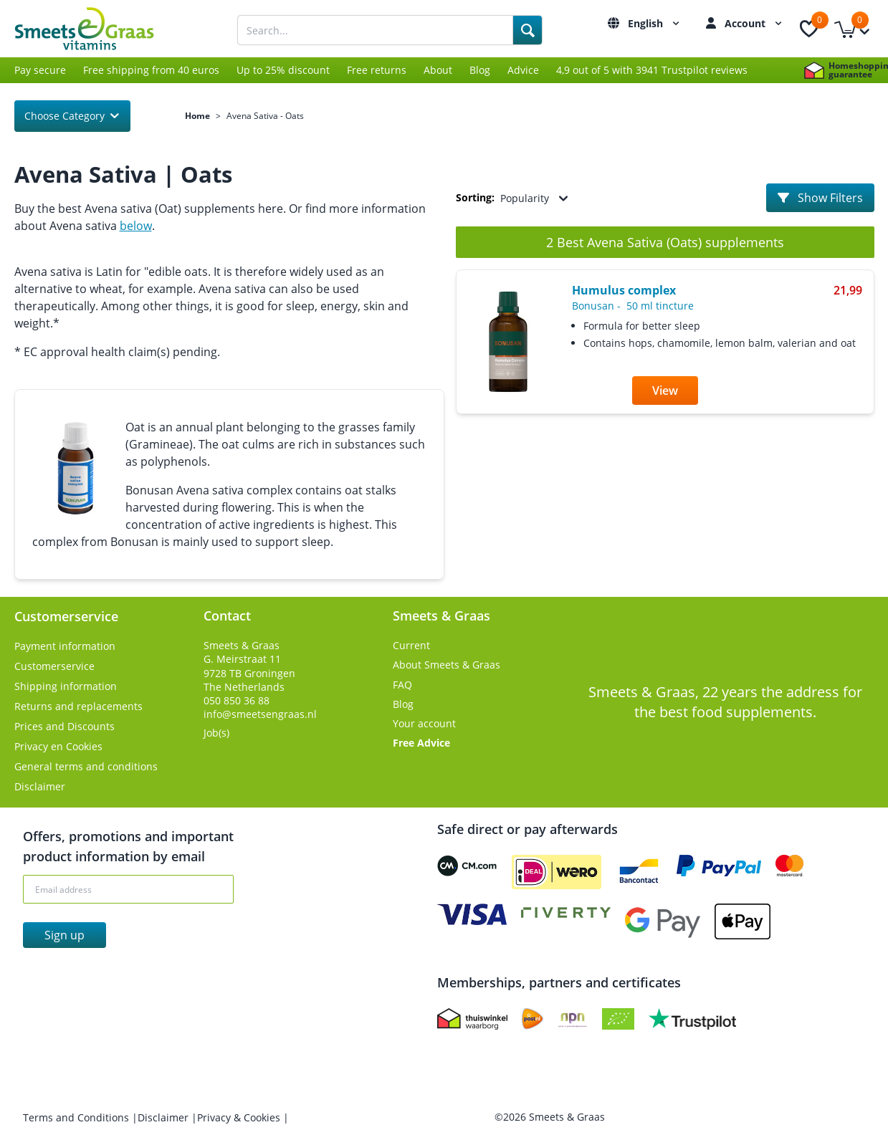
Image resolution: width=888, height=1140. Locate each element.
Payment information (64, 646)
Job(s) (216, 732)
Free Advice (421, 742)
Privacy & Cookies (240, 1117)
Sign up (64, 935)
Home (197, 116)
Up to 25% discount (283, 70)
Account (755, 23)
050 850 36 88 (236, 700)
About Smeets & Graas (446, 664)
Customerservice (54, 666)
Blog (479, 70)
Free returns (376, 70)
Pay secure (40, 70)
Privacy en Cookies (58, 746)
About (438, 70)
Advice (523, 70)
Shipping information (65, 686)
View (665, 390)
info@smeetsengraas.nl (260, 714)
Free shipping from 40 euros (151, 70)
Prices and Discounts (64, 726)
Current (411, 645)
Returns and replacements (78, 706)
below (136, 226)
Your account (424, 723)
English (655, 23)
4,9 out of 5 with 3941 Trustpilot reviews (652, 70)
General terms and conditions (86, 766)
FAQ (402, 684)
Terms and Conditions (77, 1117)
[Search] (527, 30)
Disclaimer (39, 786)
